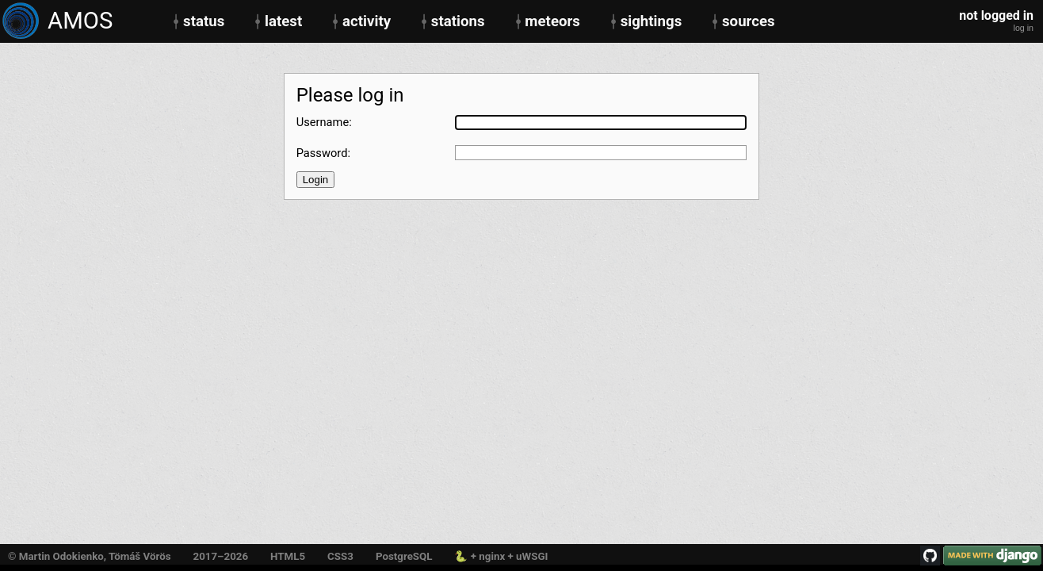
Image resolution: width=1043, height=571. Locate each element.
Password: (323, 153)
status (203, 21)
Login (316, 180)
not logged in (996, 16)
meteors (552, 21)
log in (1023, 28)
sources (748, 21)
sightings (651, 21)
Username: (324, 122)
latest (283, 21)
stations (458, 21)
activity (366, 21)
